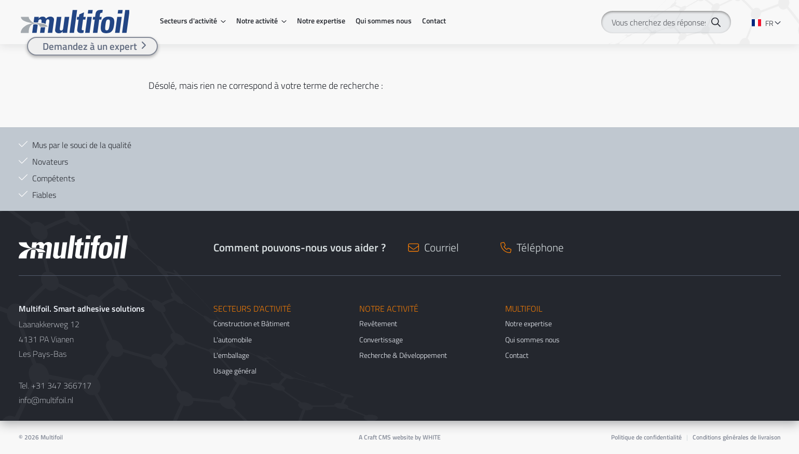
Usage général (234, 370)
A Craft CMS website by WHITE (400, 437)
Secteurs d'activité (188, 21)
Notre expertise (321, 21)
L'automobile (232, 339)
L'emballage (231, 355)
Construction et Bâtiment (251, 323)
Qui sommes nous (384, 21)
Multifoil (51, 437)
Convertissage (381, 339)
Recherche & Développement (403, 355)
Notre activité (257, 21)
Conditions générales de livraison (737, 437)
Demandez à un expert (90, 46)
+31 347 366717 (61, 385)
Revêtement (378, 323)
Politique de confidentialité (646, 437)
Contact (434, 21)
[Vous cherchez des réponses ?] (666, 22)
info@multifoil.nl (46, 400)
